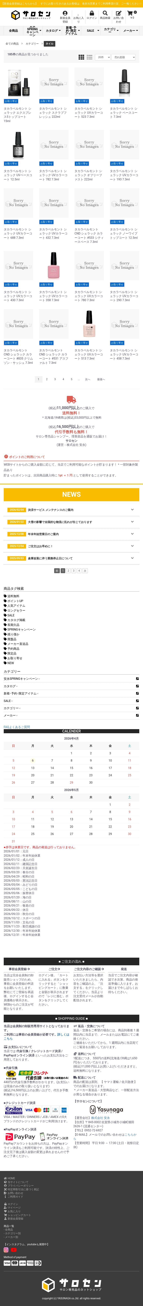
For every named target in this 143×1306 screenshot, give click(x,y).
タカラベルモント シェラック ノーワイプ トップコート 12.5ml (124, 230)
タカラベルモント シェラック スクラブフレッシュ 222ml (54, 109)
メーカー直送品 (16, 644)
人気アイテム (14, 605)
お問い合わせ (13, 1193)
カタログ (53, 30)
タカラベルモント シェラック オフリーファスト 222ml (89, 171)
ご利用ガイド (13, 1196)
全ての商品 (12, 43)
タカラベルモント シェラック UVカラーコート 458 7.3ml (124, 350)
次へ (87, 379)
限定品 (10, 653)
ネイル (49, 43)
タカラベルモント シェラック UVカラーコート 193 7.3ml (124, 171)
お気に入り (12, 1211)
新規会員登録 (13, 1218)
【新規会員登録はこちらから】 (73, 3)
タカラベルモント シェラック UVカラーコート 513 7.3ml (89, 350)
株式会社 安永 (100, 1118)
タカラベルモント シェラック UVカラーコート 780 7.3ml (89, 292)
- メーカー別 (11, 1237)
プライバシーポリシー (19, 1185)
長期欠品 (11, 625)
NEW (9, 663)
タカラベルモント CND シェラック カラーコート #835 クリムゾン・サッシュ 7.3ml (18, 353)
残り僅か (11, 634)
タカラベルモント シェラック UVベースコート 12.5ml (18, 171)
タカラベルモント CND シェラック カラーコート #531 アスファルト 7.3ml (54, 353)
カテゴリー (111, 30)
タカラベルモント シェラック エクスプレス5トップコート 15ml (18, 111)
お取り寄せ (13, 658)
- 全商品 (8, 1229)
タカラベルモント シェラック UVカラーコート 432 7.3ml (54, 230)
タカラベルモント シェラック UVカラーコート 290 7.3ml (124, 292)
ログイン (11, 1204)
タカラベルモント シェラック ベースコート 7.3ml (124, 109)
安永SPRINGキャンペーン (33, 30)
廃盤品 (10, 639)
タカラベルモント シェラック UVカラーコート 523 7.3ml (89, 109)
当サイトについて (16, 1182)
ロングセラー (14, 610)
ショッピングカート (17, 1215)
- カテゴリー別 (12, 1233)
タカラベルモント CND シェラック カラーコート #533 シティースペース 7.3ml (89, 232)
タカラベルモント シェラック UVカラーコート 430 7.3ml (18, 292)
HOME (9, 1178)
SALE (93, 30)
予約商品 (11, 648)
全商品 (13, 30)
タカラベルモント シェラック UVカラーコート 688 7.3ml (18, 230)
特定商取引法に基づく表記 (21, 1189)
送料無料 (11, 596)
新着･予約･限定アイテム (72, 30)
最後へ (101, 379)
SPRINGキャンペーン (20, 629)
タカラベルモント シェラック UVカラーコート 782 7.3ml (54, 171)
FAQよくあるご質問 (17, 727)
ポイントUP (13, 601)
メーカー (130, 30)
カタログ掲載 (14, 620)
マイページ (12, 1207)
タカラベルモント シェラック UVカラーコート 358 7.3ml (54, 292)
